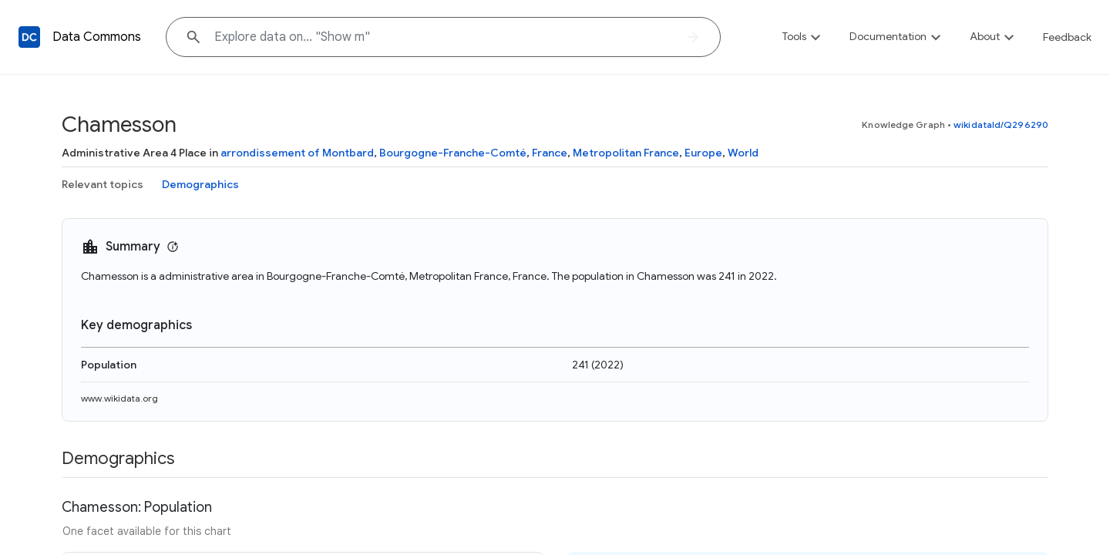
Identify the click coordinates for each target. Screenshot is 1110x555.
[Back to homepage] (29, 37)
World (743, 153)
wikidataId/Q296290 (1001, 124)
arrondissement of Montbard (297, 153)
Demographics (200, 184)
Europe (703, 153)
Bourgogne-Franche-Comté (452, 153)
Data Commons (96, 37)
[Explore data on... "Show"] (443, 37)
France (549, 153)
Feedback (1067, 37)
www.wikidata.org (119, 398)
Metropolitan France (626, 153)
